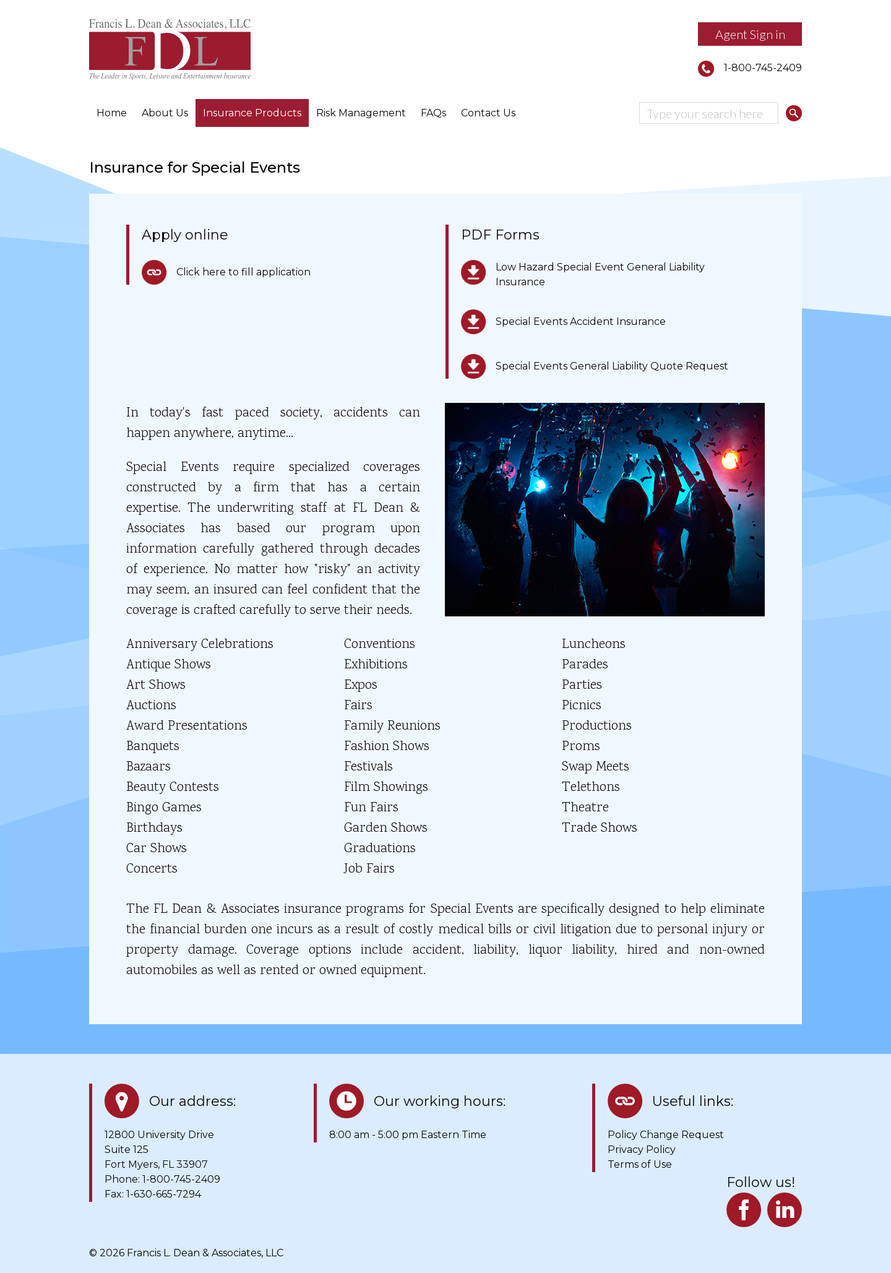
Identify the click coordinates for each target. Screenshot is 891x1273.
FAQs (433, 113)
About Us (165, 113)
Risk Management (361, 113)
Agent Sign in (750, 34)
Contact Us (488, 113)
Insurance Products (252, 113)
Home (112, 113)
